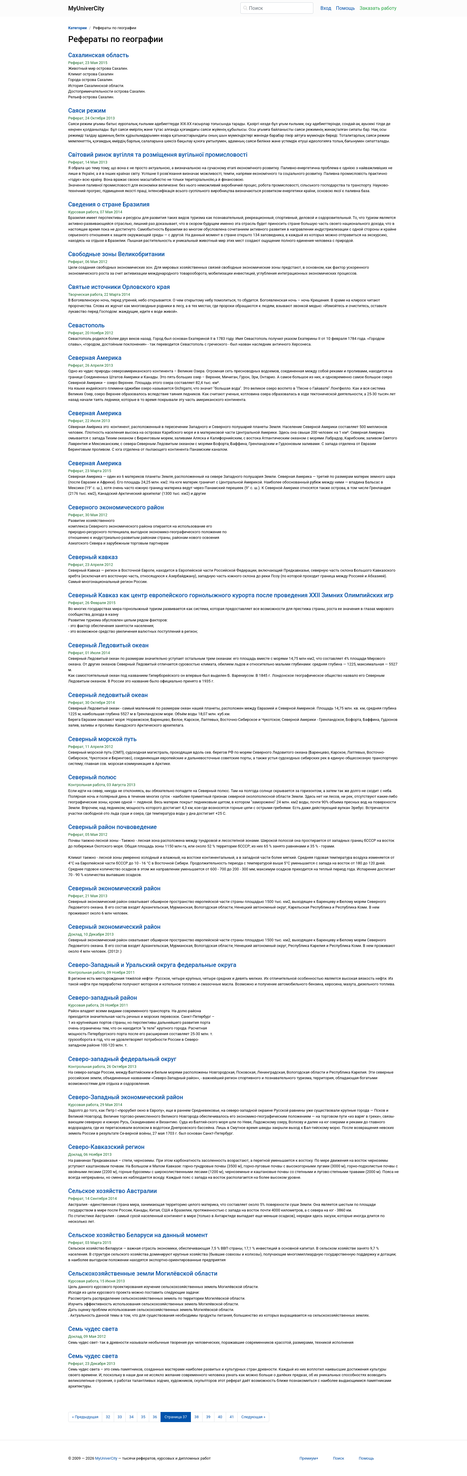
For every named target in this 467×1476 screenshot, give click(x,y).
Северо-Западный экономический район (125, 1097)
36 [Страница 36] (155, 1417)
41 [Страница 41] (232, 1417)
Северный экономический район (114, 888)
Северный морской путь (102, 739)
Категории (77, 28)
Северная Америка (95, 357)
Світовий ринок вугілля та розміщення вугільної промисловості (157, 154)
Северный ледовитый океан (108, 695)
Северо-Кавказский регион (106, 1146)
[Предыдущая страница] (85, 1417)
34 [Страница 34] (131, 1417)
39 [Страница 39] (208, 1417)
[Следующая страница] (253, 1417)
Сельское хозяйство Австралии (112, 1191)
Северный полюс (92, 777)
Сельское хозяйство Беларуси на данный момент (138, 1235)
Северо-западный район (102, 997)
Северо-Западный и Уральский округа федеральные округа (152, 964)
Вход (325, 8)
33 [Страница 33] (120, 1417)
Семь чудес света (93, 1328)
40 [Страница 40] (220, 1417)
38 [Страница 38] (196, 1417)
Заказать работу (378, 8)
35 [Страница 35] (143, 1417)
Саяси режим (87, 110)
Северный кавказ (93, 557)
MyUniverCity (106, 1458)
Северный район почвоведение (112, 826)
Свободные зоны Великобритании (116, 254)
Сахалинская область (98, 55)
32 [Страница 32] (108, 1417)
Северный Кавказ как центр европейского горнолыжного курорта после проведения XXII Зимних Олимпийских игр (230, 595)
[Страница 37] (176, 1417)
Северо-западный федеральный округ (122, 1059)
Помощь (345, 8)
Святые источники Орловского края (119, 286)
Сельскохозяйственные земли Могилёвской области (142, 1273)
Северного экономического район (116, 507)
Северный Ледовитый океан (108, 645)
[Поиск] (276, 8)
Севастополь (86, 325)
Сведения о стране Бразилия (109, 204)
